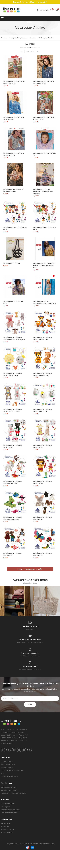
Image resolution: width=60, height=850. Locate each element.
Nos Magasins (6, 807)
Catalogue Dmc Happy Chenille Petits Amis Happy (14, 338)
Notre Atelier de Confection (10, 810)
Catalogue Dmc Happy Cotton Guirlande (42, 410)
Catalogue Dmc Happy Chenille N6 (12, 554)
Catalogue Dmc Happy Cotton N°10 (42, 482)
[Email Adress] (30, 698)
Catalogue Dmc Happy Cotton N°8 (42, 446)
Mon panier (5, 826)
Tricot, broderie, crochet (18, 38)
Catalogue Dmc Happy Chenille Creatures (12, 482)
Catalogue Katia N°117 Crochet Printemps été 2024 (45, 302)
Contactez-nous (6, 762)
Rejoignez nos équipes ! (9, 813)
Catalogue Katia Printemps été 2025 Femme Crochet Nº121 (44, 265)
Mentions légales (7, 768)
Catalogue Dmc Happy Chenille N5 (42, 554)
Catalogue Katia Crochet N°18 (13, 302)
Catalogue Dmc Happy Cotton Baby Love (12, 374)
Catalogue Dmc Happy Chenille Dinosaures (12, 518)
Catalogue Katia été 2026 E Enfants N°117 (44, 118)
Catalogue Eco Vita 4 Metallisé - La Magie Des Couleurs (43, 191)
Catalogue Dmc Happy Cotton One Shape (42, 374)
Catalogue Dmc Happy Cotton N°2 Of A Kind (12, 410)
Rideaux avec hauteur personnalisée (13, 793)
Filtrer (30, 44)
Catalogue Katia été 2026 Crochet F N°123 (43, 82)
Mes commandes (7, 832)
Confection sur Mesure (8, 787)
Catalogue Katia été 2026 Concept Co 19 (13, 154)
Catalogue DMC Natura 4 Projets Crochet (13, 190)
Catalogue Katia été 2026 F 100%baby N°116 (14, 82)
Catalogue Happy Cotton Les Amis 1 (45, 228)
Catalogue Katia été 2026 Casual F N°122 (13, 118)
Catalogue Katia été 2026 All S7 (44, 154)
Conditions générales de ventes (12, 770)
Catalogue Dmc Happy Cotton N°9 (12, 446)
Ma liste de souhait (7, 829)
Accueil (3, 38)
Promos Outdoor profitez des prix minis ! (30, 2)
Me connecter (6, 823)
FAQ (2, 773)
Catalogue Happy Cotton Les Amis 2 (15, 228)
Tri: (22, 51)
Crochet (33, 38)
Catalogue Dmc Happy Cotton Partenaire (42, 338)
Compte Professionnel (8, 790)
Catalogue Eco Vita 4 (11, 263)
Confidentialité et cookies (9, 777)
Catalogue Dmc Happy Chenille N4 (42, 518)
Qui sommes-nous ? (8, 804)
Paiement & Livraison (8, 765)
